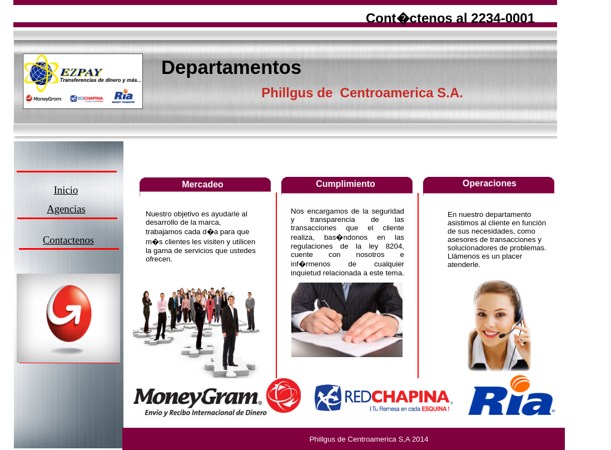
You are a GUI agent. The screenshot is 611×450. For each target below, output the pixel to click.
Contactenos (68, 240)
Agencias (66, 209)
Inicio (66, 190)
